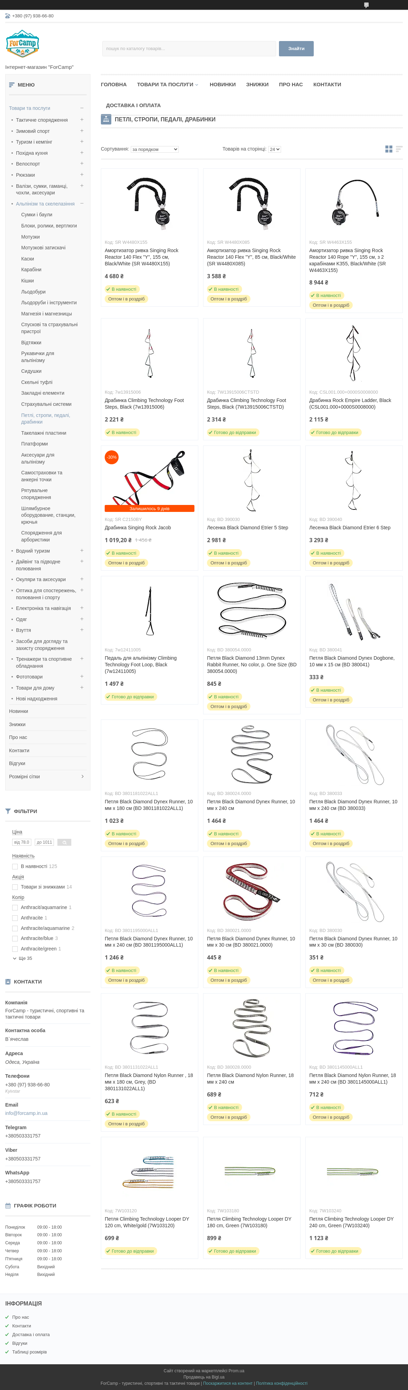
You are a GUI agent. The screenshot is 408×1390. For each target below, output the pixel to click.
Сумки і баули (36, 214)
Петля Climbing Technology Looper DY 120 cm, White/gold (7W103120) (147, 1222)
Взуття (23, 630)
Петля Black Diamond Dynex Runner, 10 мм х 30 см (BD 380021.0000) (251, 942)
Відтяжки (31, 342)
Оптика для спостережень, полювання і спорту (46, 594)
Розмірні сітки (24, 776)
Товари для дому (35, 688)
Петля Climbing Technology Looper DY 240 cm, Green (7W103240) (351, 1222)
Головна (114, 84)
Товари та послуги (29, 108)
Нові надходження (36, 698)
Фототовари (29, 677)
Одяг (21, 619)
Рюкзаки (25, 175)
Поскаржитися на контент (228, 1383)
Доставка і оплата (133, 105)
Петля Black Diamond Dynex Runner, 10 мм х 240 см (251, 805)
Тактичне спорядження (42, 120)
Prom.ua (236, 1370)
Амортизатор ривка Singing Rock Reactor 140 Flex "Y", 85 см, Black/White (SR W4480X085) (251, 257)
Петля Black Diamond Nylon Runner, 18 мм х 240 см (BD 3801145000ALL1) (352, 1078)
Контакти (19, 750)
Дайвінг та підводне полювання (38, 565)
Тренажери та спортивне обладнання (44, 662)
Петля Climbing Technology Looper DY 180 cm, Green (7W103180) (249, 1222)
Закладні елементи (42, 393)
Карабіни (31, 269)
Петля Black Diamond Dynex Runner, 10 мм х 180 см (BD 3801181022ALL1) (149, 805)
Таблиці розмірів (29, 1352)
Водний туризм (33, 551)
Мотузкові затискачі (43, 247)
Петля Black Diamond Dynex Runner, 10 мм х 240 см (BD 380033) (353, 805)
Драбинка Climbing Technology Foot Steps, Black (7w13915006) (144, 403)
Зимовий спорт (33, 131)
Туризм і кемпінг (34, 142)
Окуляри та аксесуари (41, 579)
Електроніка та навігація (43, 608)
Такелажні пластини (43, 433)
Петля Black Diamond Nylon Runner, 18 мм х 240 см (250, 1078)
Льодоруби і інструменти (49, 302)
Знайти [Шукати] (296, 48)
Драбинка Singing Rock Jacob (138, 527)
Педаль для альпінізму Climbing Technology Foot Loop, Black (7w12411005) (141, 664)
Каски (27, 259)
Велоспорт (28, 164)
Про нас (18, 737)
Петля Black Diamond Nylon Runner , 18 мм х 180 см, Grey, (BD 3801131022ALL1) (149, 1081)
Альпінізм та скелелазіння (45, 204)
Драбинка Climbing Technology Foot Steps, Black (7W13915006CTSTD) (246, 403)
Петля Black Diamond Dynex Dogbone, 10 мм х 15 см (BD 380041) (351, 661)
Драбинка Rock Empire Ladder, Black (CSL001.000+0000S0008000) (350, 403)
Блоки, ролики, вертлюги (49, 225)
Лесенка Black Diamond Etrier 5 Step (247, 527)
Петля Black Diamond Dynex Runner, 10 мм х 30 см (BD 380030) (353, 942)
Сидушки (31, 371)
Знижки (17, 724)
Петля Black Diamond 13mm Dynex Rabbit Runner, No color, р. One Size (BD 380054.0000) (252, 664)
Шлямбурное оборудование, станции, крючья (48, 515)
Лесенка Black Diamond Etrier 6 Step (349, 527)
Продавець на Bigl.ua (203, 1377)
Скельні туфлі (37, 382)
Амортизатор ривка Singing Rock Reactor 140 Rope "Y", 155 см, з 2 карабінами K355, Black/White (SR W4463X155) (347, 260)
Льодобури (33, 292)
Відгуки (17, 763)
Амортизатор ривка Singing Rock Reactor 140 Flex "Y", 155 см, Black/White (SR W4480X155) (141, 257)
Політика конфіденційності (281, 1383)
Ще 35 (25, 958)
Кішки (27, 280)
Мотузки (30, 237)
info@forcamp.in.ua (26, 1113)
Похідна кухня (32, 153)
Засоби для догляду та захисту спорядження (41, 644)
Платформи (34, 444)
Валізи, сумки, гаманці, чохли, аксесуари (41, 189)
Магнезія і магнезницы (46, 313)
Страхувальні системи (46, 404)
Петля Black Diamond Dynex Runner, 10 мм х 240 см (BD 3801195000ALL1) (149, 942)
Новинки (18, 711)
